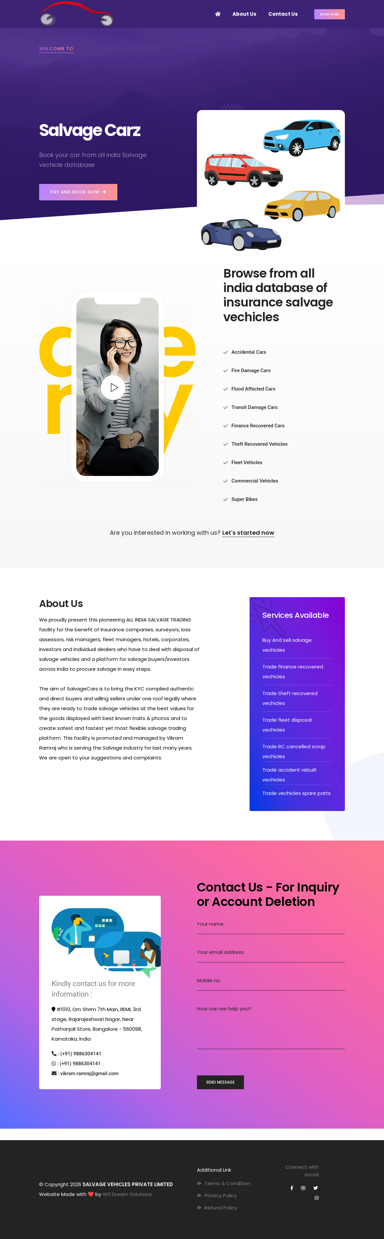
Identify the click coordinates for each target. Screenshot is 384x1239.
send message (220, 1082)
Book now (329, 14)
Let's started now (248, 533)
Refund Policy (217, 1207)
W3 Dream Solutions (127, 1194)
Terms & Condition (223, 1183)
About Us (244, 14)
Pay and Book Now (78, 192)
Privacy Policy (217, 1195)
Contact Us (283, 14)
